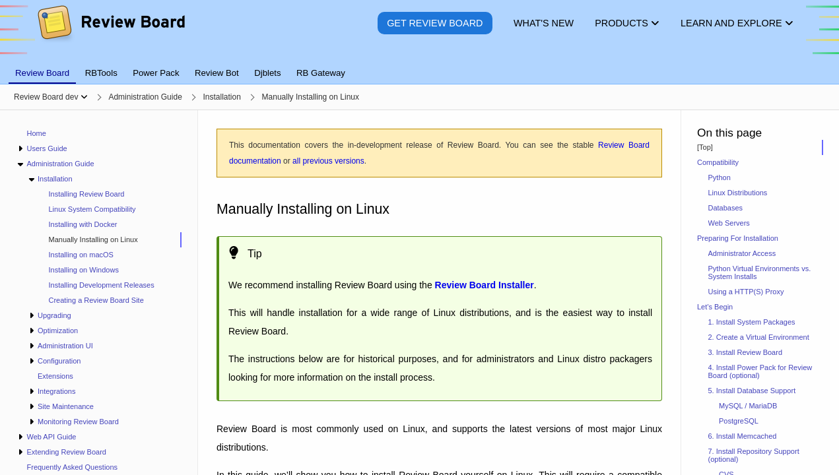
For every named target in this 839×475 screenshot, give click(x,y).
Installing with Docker (83, 224)
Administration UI (65, 346)
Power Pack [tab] (156, 73)
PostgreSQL (738, 421)
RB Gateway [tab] (320, 73)
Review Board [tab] (42, 73)
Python (719, 177)
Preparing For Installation (737, 238)
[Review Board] (110, 32)
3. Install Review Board (745, 352)
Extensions (55, 376)
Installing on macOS (81, 255)
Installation (55, 179)
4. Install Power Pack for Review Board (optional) (760, 371)
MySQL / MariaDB (748, 406)
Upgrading (54, 315)
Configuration (59, 361)
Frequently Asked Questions (72, 467)
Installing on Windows (84, 270)
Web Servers (729, 223)
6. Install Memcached (742, 436)
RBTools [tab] (101, 73)
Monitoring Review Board (78, 422)
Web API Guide (51, 437)
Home (36, 133)
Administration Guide (60, 164)
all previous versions (328, 161)
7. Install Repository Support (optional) (753, 455)
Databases (725, 208)
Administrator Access (742, 253)
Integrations (56, 391)
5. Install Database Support (752, 391)
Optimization (58, 330)
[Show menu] (84, 97)
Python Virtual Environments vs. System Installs (759, 272)
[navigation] (99, 292)
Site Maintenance (66, 406)
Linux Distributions (738, 193)
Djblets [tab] (267, 73)
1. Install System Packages (751, 322)
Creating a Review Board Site (96, 300)
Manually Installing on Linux (93, 239)
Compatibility (718, 162)
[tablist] (419, 65)
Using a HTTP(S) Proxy (746, 292)
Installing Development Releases (101, 285)
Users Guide (46, 148)
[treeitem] (110, 239)
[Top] (705, 147)
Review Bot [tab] (217, 73)
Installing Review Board (87, 194)
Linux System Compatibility (92, 209)
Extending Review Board (66, 452)
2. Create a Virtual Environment (758, 337)
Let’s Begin (715, 307)
